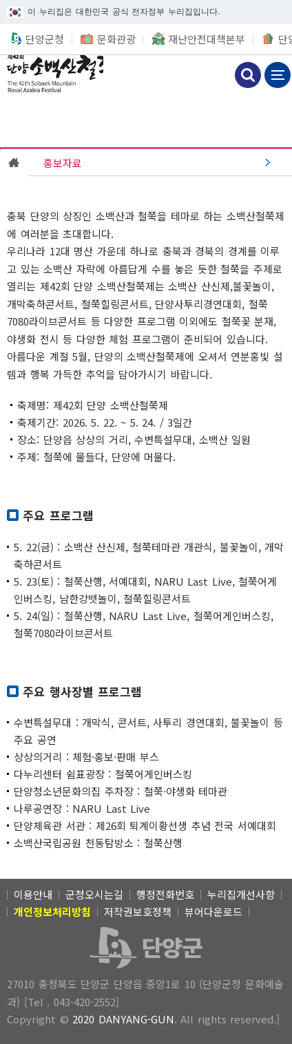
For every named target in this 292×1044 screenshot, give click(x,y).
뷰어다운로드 (213, 911)
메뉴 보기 (277, 75)
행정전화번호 (165, 894)
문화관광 (116, 39)
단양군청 (44, 39)
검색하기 (248, 75)
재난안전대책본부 (206, 39)
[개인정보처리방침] (52, 911)
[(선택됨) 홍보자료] (160, 162)
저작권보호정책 (137, 911)
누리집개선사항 (241, 894)
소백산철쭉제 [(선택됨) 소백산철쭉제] (51, 73)
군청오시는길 (94, 894)
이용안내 (33, 894)
